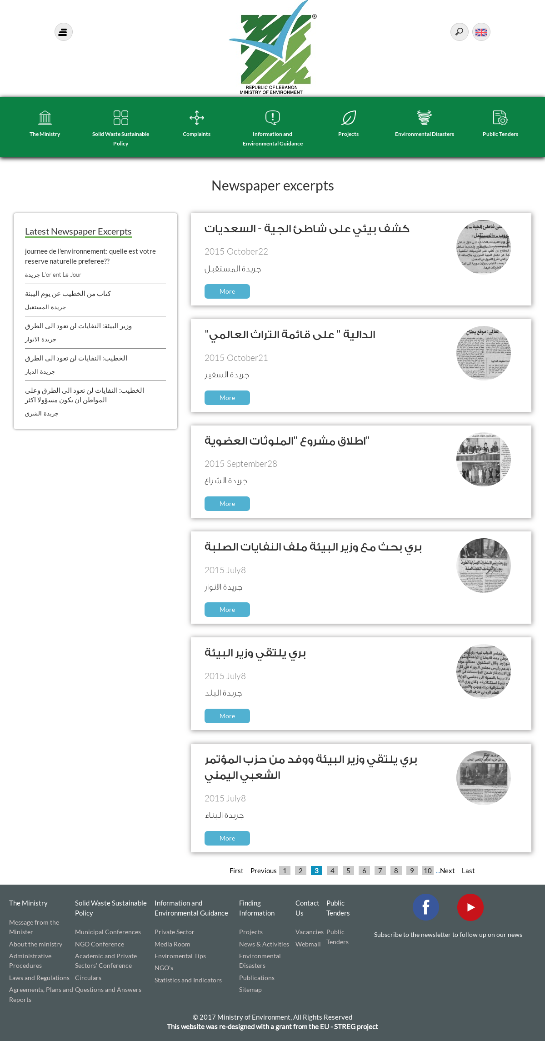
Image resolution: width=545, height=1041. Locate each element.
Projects (348, 133)
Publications (257, 977)
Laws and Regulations (39, 977)
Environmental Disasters (424, 133)
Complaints (196, 133)
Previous (263, 870)
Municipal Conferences (108, 932)
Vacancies (309, 932)
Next (447, 870)
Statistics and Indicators (188, 980)
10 (428, 870)
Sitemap (250, 989)
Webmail (308, 944)
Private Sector (175, 932)
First (237, 870)
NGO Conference (99, 944)
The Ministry (45, 133)
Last (468, 870)
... (438, 870)
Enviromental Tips (180, 956)
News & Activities (264, 944)
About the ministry (35, 944)
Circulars (88, 977)
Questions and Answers (108, 989)
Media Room (172, 944)
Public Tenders (500, 133)
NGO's (164, 967)
